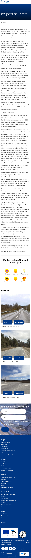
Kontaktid (3, 462)
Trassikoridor (4, 448)
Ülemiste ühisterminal (7, 455)
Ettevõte (3, 459)
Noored (3, 518)
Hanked (3, 464)
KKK (2, 522)
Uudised (3, 479)
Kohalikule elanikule (7, 492)
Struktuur (3, 466)
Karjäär (3, 511)
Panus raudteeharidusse (7, 516)
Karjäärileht (4, 514)
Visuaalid (3, 483)
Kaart (4, 522)
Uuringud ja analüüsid (7, 470)
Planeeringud (5, 446)
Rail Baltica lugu (5, 442)
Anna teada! (28, 541)
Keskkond (4, 444)
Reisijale (3, 506)
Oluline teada (18, 358)
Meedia (3, 474)
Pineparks (9, 553)
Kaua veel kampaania (7, 487)
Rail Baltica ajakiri (5, 481)
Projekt (3, 440)
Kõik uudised (18, 322)
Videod (3, 485)
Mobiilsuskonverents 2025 (8, 477)
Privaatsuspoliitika (20, 540)
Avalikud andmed (6, 468)
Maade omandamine (6, 504)
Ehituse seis (4, 498)
